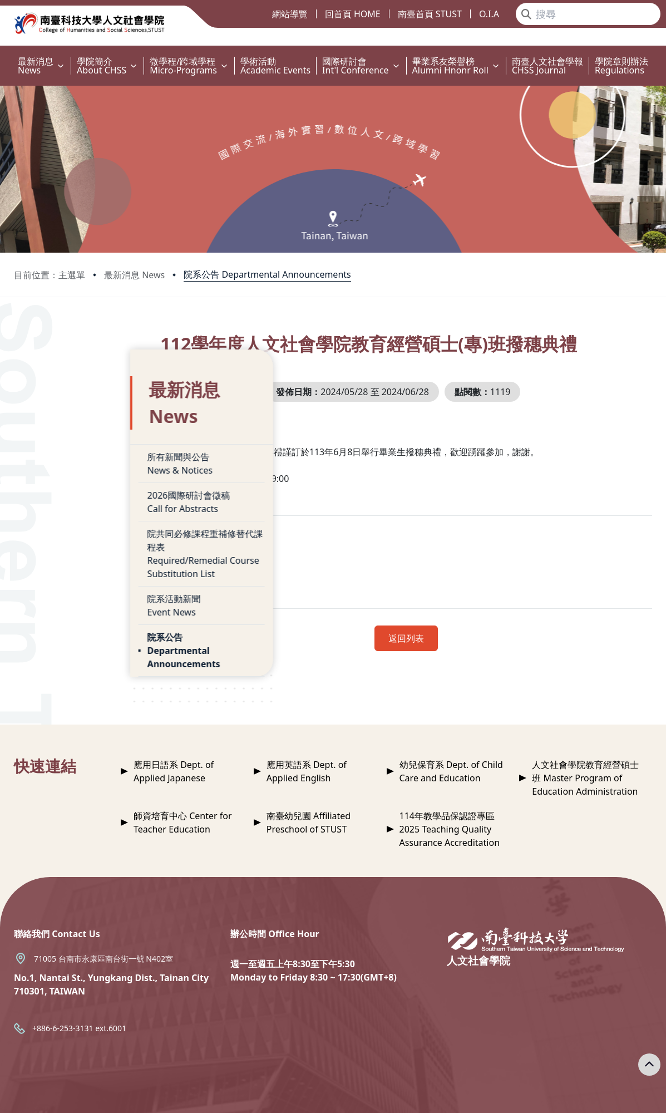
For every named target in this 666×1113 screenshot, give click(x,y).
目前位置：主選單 (49, 275)
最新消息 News (134, 275)
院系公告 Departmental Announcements (267, 274)
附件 (217, 590)
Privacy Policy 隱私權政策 (451, 1095)
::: (3, 55)
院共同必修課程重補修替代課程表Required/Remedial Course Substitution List (98, 501)
